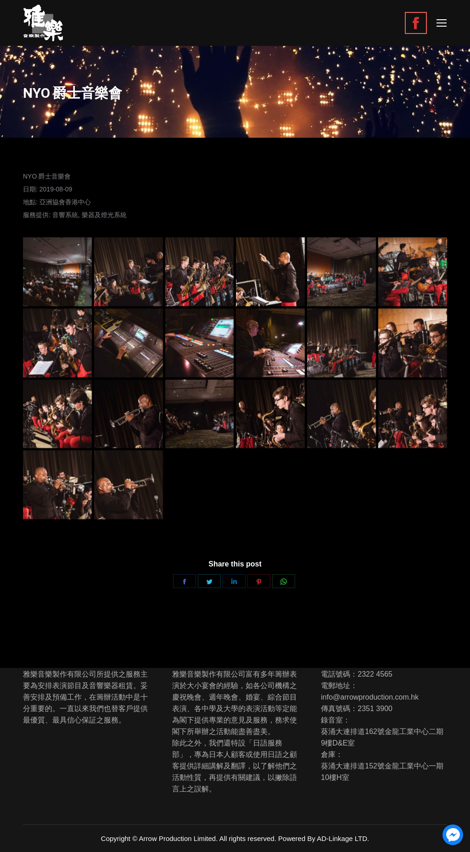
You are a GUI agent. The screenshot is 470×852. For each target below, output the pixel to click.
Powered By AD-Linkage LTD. (323, 838)
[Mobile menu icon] (441, 22)
